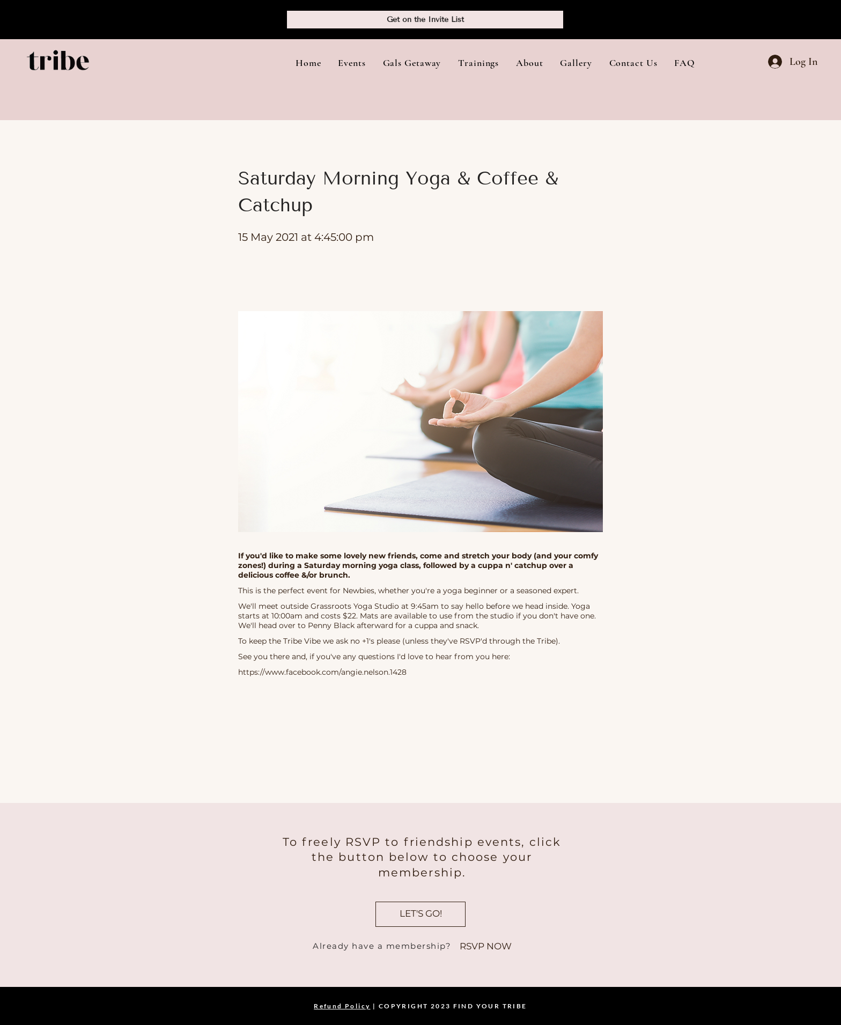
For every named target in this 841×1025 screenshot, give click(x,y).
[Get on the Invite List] (425, 19)
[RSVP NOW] (486, 946)
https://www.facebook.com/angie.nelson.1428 (322, 672)
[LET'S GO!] (420, 914)
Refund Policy (342, 1006)
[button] (351, 63)
